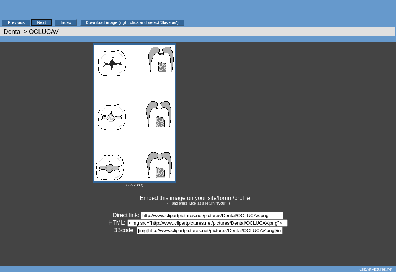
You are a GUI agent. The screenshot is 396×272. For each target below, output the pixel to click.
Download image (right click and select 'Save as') (132, 22)
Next (41, 22)
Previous (16, 22)
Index (66, 22)
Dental (13, 31)
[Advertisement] (268, 13)
